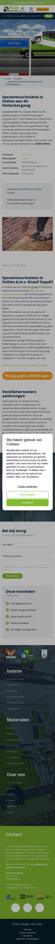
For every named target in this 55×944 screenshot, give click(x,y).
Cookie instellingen (27, 486)
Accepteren (27, 502)
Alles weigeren (27, 494)
